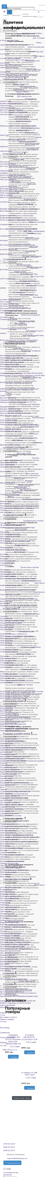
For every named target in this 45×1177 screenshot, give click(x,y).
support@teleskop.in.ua (17, 1158)
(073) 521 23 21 (9, 1144)
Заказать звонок (12, 1162)
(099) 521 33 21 (9, 1150)
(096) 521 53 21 (9, 1147)
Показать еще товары (22, 1098)
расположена (29, 993)
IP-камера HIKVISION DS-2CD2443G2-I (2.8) (29, 1037)
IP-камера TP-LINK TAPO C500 (29, 1074)
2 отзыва (16, 1046)
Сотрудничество (10, 1172)
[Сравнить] (15, 1060)
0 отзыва (32, 1042)
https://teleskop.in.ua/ (24, 60)
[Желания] (11, 1060)
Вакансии (7, 1175)
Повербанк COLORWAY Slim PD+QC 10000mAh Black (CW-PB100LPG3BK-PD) (13, 1039)
